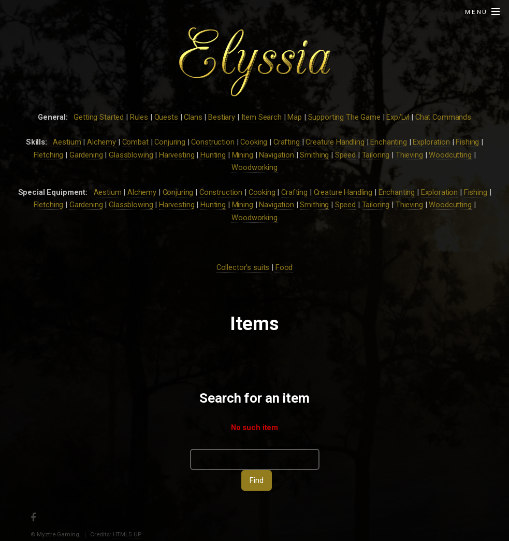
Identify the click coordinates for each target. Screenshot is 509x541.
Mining (242, 155)
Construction (212, 142)
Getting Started (99, 117)
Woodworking (254, 167)
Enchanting (388, 142)
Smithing (314, 155)
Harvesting (177, 155)
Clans (193, 117)
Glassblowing (131, 155)
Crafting (286, 142)
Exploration (431, 142)
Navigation (276, 155)
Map (294, 117)
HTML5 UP (127, 534)
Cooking (253, 142)
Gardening (86, 155)
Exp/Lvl (397, 117)
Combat (135, 142)
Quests (166, 117)
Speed (345, 155)
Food (284, 267)
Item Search (261, 117)
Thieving (409, 155)
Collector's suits (243, 267)
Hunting (213, 155)
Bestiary (221, 117)
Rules (139, 117)
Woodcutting (450, 155)
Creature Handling (335, 142)
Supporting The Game (344, 117)
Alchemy (101, 142)
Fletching (49, 155)
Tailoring (376, 155)
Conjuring (169, 142)
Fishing (467, 142)
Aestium (67, 142)
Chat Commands (443, 117)
